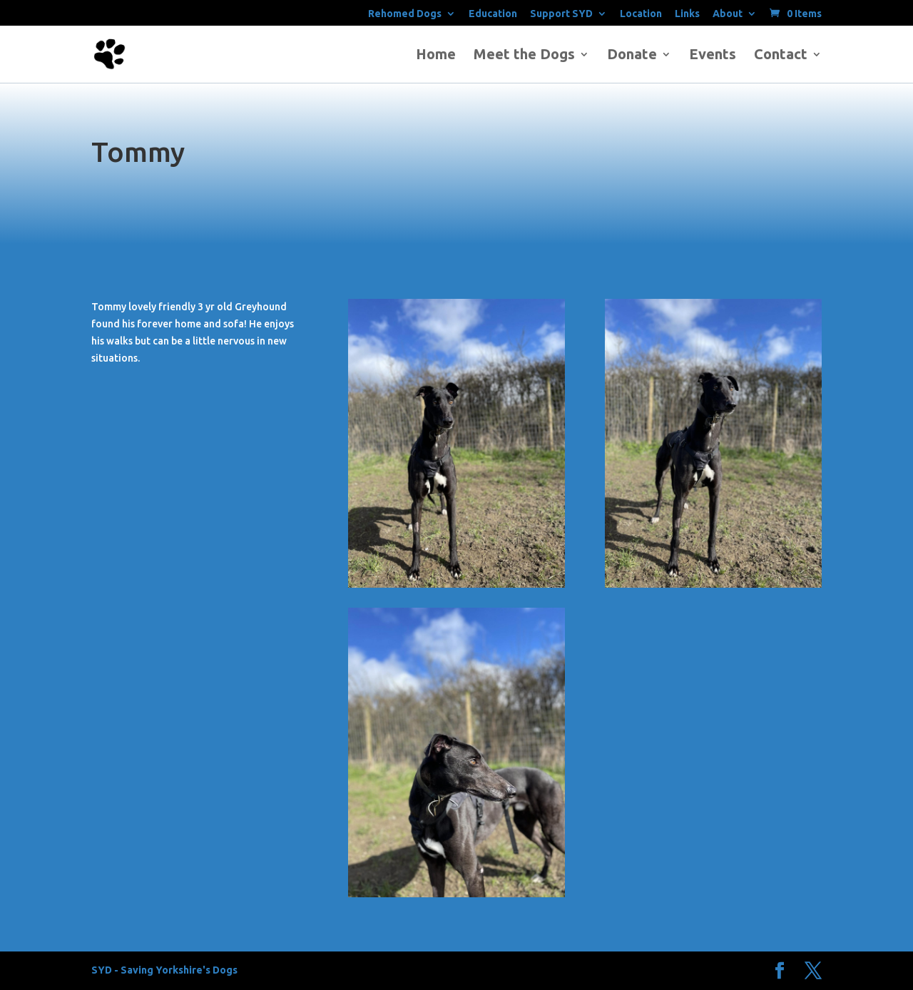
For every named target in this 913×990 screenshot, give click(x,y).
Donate (632, 55)
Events (712, 55)
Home (436, 55)
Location (641, 14)
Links (687, 14)
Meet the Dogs (524, 55)
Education (493, 14)
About (728, 14)
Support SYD (561, 14)
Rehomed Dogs (405, 14)
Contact (780, 55)
